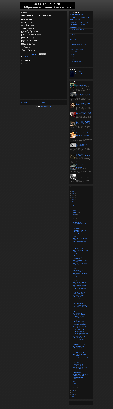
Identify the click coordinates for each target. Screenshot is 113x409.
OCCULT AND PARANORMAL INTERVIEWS (80, 32)
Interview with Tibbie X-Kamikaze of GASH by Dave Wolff (83, 104)
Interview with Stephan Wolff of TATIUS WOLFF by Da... (79, 378)
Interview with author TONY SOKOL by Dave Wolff (82, 84)
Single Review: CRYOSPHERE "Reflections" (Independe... (79, 337)
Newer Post (24, 102)
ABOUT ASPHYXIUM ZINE (76, 14)
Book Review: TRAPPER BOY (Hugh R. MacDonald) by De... (80, 289)
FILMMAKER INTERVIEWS (76, 27)
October (75, 210)
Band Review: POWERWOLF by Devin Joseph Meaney (80, 293)
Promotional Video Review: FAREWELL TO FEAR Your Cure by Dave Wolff (83, 166)
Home (43, 102)
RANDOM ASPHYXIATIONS (76, 61)
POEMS (26, 56)
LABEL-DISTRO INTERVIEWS (77, 29)
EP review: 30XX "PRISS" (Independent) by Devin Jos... (79, 324)
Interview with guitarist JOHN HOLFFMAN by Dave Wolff (79, 231)
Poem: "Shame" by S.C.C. (78, 245)
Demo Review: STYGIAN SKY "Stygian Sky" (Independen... (79, 314)
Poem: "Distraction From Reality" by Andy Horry (80, 264)
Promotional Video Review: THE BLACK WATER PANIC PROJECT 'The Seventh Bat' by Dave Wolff (83, 144)
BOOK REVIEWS (74, 42)
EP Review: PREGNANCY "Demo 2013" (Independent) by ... (80, 303)
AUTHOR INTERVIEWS (75, 19)
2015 (73, 396)
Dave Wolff (78, 71)
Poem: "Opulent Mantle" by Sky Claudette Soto (79, 242)
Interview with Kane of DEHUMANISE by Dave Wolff (83, 155)
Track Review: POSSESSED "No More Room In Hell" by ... (80, 368)
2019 (73, 204)
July (74, 216)
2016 (73, 394)
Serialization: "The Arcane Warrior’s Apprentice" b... (80, 228)
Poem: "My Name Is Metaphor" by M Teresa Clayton (80, 274)
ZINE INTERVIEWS (74, 39)
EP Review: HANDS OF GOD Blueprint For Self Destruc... (79, 317)
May (74, 220)
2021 (73, 199)
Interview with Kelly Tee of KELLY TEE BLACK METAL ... (80, 365)
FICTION (72, 56)
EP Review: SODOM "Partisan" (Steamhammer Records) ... (79, 351)
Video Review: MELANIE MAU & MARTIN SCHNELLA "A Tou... (80, 306)
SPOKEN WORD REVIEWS (76, 49)
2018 (73, 390)
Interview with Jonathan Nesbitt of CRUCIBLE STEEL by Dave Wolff (83, 113)
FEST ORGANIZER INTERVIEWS (78, 24)
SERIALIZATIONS (74, 64)
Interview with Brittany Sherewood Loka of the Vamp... (80, 358)
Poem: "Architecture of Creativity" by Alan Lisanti (80, 254)
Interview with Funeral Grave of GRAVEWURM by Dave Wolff (83, 93)
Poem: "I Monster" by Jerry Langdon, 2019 (78, 257)
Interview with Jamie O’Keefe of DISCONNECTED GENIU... (80, 344)
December (75, 205)
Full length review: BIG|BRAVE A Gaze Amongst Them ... (80, 320)
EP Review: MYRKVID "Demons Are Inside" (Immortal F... (80, 340)
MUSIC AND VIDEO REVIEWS (77, 46)
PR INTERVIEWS (74, 34)
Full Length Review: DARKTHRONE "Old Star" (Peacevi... (79, 224)
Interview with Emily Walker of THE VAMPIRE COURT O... (79, 330)
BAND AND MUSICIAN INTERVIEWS (79, 22)
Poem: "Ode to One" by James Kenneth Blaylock (79, 283)
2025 (73, 191)
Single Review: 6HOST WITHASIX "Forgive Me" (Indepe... (80, 296)
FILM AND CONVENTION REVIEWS (78, 44)
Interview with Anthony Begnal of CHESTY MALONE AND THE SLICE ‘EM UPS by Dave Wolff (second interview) (83, 123)
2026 (73, 189)
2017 (73, 392)
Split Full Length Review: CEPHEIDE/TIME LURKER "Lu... (79, 310)
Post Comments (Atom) (46, 106)
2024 (73, 193)
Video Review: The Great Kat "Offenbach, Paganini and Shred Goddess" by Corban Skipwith (83, 134)
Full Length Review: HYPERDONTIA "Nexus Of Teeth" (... (79, 235)
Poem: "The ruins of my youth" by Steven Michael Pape (80, 248)
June (74, 218)
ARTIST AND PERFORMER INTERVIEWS (79, 17)
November (75, 208)
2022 (73, 197)
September (75, 212)
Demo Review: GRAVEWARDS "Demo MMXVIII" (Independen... (79, 348)
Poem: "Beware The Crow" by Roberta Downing (79, 271)
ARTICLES (72, 54)
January (75, 387)
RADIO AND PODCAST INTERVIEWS (79, 37)
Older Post (62, 102)
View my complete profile (80, 73)
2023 (73, 195)
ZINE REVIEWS (74, 51)
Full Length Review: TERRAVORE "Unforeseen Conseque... (80, 375)
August (74, 214)
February (75, 385)
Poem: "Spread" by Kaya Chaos (79, 276)
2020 (73, 201)
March (74, 383)
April (74, 381)
